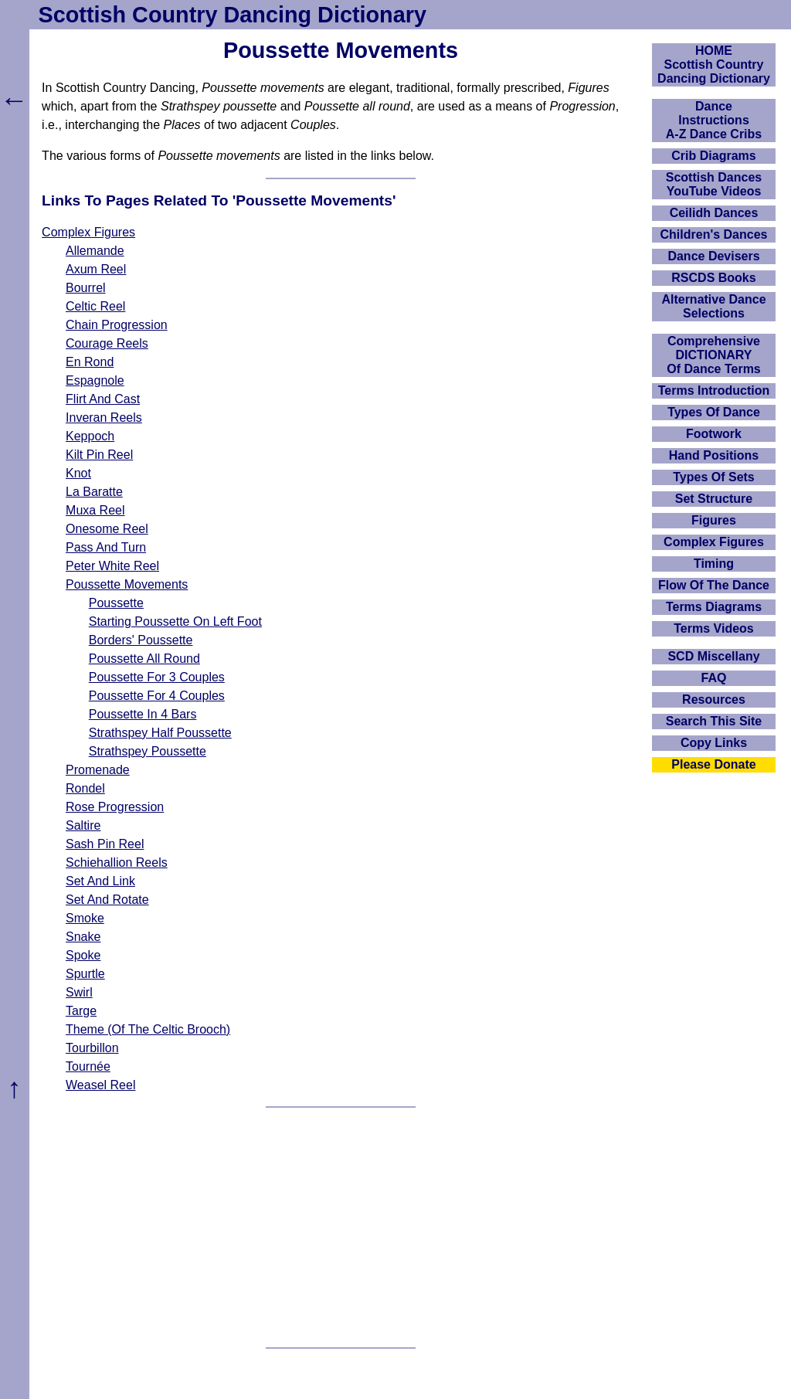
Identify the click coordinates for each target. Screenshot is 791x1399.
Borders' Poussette (141, 640)
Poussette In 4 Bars (143, 714)
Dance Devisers (713, 256)
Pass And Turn (106, 547)
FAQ (714, 677)
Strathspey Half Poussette (160, 732)
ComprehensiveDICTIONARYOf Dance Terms (714, 354)
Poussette (116, 603)
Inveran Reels (104, 417)
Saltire (83, 825)
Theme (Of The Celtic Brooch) (148, 1029)
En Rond (90, 361)
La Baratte (94, 491)
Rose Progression (115, 806)
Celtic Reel (95, 306)
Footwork (714, 433)
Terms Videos (713, 628)
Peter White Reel (112, 565)
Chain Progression (117, 324)
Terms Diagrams (714, 606)
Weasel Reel (100, 1085)
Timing (714, 563)
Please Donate (713, 764)
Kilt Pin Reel (99, 454)
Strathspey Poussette (147, 751)
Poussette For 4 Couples (157, 695)
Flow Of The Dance (713, 585)
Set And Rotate (107, 899)
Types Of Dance (713, 412)
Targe (81, 1010)
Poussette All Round (144, 658)
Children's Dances (714, 234)
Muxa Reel (95, 510)
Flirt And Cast (103, 399)
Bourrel (86, 287)
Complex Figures (88, 232)
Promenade (98, 769)
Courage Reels (107, 343)
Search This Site (714, 721)
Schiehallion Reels (117, 862)
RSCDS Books (713, 277)
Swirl (79, 992)
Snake (83, 936)
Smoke (85, 918)
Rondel (85, 788)
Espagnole (95, 380)
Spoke (83, 955)
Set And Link (100, 881)
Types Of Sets (714, 477)
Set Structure (713, 498)
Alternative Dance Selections (713, 306)
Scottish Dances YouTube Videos (714, 184)
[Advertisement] (341, 1227)
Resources (713, 699)
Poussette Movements (127, 584)
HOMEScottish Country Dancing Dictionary (713, 64)
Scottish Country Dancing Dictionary (232, 14)
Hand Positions (714, 455)
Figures (713, 520)
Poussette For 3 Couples (157, 677)
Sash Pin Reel (105, 844)
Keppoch (90, 436)
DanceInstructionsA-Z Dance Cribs (714, 120)
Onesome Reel (107, 528)
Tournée (88, 1066)
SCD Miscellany (713, 656)
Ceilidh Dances (714, 212)
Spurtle (85, 973)
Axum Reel (96, 269)
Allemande (95, 250)
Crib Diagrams (713, 155)
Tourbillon (92, 1047)
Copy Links (714, 742)
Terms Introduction (714, 390)
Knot (78, 473)
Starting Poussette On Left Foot (175, 621)
